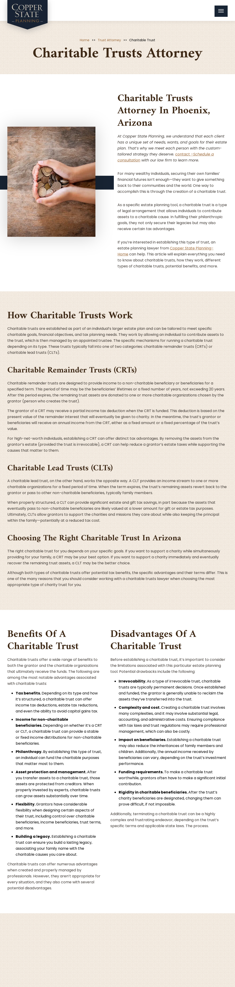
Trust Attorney (109, 40)
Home (84, 40)
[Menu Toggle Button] (221, 11)
